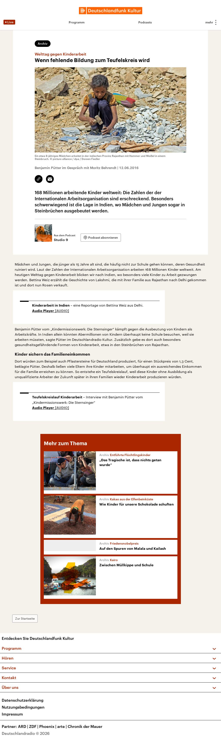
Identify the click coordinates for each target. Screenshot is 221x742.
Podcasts (145, 22)
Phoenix (48, 726)
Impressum (12, 714)
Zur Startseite (25, 618)
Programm (77, 22)
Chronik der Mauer (85, 726)
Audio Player (43, 311)
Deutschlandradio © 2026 (26, 733)
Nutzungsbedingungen (23, 707)
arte (62, 726)
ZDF (34, 726)
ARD (23, 726)
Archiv (42, 43)
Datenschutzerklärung (22, 700)
